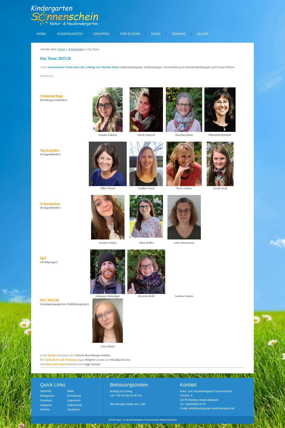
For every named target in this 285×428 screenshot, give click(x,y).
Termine (178, 34)
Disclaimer (73, 409)
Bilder (202, 34)
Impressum (73, 400)
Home (41, 34)
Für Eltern (130, 34)
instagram (46, 405)
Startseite (45, 391)
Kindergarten (69, 34)
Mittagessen (47, 395)
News (156, 34)
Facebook (46, 400)
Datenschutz (74, 405)
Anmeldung (74, 395)
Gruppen (101, 34)
